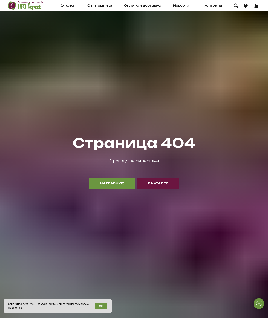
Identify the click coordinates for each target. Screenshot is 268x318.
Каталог (67, 5)
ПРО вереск (29, 7)
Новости (181, 5)
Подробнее (15, 307)
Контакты (213, 5)
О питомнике (99, 5)
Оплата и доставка (142, 5)
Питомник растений (30, 2)
